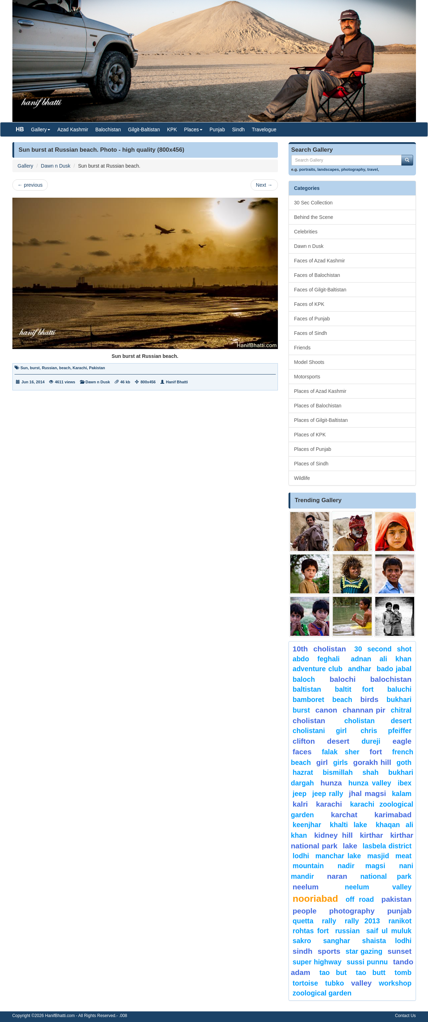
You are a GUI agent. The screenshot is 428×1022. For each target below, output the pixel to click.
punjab (399, 911)
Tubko (334, 983)
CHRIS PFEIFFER (385, 730)
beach (64, 368)
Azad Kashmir (72, 129)
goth (403, 762)
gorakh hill (372, 762)
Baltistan (307, 689)
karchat (344, 815)
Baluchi (399, 689)
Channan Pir (364, 710)
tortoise (305, 983)
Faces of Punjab (312, 318)
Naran (337, 876)
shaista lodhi (387, 941)
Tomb (403, 972)
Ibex (404, 783)
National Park (386, 876)
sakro (302, 941)
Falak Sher (340, 752)
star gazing (364, 951)
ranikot (399, 921)
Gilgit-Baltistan (144, 129)
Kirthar (371, 835)
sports (329, 951)
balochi (343, 679)
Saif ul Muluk (388, 931)
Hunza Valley (369, 783)
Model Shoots (309, 362)
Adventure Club (318, 669)
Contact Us (405, 1015)
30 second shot (383, 649)
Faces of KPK (309, 304)
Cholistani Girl (320, 730)
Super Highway (317, 962)
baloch (304, 679)
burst (35, 368)
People (305, 911)
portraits (307, 169)
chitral (401, 710)
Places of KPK (310, 434)
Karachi (80, 368)
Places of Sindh (311, 463)
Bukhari (399, 699)
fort (376, 752)
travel (372, 169)
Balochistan (108, 129)
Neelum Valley (378, 887)
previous (30, 185)
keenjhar (307, 825)
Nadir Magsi (362, 866)
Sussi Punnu (367, 962)
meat (403, 856)
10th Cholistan (319, 649)
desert (338, 741)
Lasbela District (387, 846)
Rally (329, 921)
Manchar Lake (338, 856)
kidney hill (333, 835)
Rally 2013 (362, 921)
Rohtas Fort (311, 931)
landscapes (328, 169)
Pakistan (97, 368)
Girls (340, 762)
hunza (331, 783)
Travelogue (264, 129)
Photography (352, 911)
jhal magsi (367, 793)
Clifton (304, 741)
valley (361, 983)
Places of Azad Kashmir (320, 391)
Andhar (359, 669)
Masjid (378, 856)
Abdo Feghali (316, 659)
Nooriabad (315, 898)
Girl (322, 762)
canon (326, 710)
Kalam (402, 793)
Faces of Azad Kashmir (319, 260)
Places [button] (193, 129)
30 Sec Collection (313, 202)
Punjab (217, 129)
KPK (172, 129)
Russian (49, 368)
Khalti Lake (348, 825)
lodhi (301, 856)
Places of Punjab (312, 449)
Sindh (238, 129)
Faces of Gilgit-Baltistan (320, 289)
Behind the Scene (313, 217)
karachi (329, 804)
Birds (369, 699)
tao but (333, 972)
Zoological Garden (322, 993)
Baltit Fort (354, 689)
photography (353, 169)
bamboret (308, 699)
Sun (24, 368)
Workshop (395, 983)
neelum (306, 887)
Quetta (303, 921)
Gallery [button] (40, 129)
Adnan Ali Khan (381, 659)
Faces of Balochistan (317, 275)
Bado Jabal (394, 669)
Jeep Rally (327, 793)
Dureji (370, 741)
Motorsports (307, 376)
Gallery (25, 166)
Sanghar (336, 941)
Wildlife (302, 478)
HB (20, 129)
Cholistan (309, 720)
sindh (303, 951)
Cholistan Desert (377, 721)
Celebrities (306, 231)
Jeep (300, 793)
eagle (402, 741)
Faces (302, 752)
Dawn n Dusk (55, 166)
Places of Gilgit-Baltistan (321, 420)
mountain (308, 866)
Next (264, 185)
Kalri (300, 804)
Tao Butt (371, 972)
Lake (350, 846)
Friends (302, 347)
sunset (400, 951)
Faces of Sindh (310, 333)
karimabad (392, 815)
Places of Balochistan (318, 405)
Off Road (360, 899)
